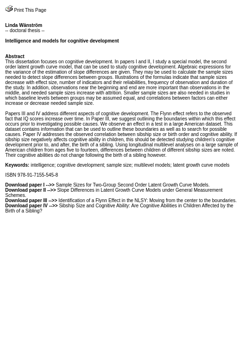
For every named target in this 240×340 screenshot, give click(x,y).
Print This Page (25, 10)
